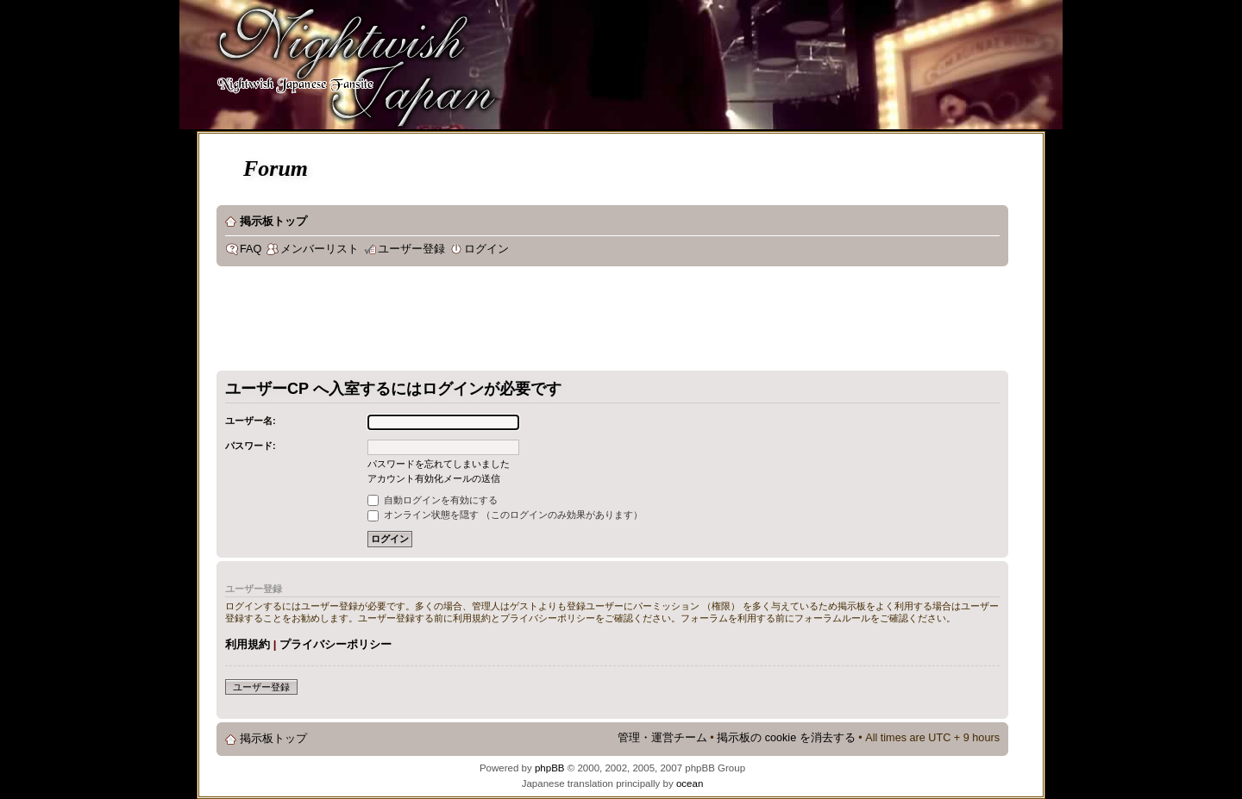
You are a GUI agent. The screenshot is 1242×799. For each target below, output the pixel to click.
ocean (689, 783)
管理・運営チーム (662, 738)
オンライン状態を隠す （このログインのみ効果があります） (505, 514)
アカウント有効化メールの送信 (433, 478)
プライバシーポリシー (335, 644)
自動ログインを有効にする (432, 500)
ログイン (486, 249)
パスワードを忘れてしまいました (438, 464)
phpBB (550, 768)
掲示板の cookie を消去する (786, 738)
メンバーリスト (319, 249)
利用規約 (247, 644)
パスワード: (250, 445)
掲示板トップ (273, 221)
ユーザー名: (250, 420)
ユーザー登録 (411, 249)
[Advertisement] (530, 322)
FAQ (250, 249)
